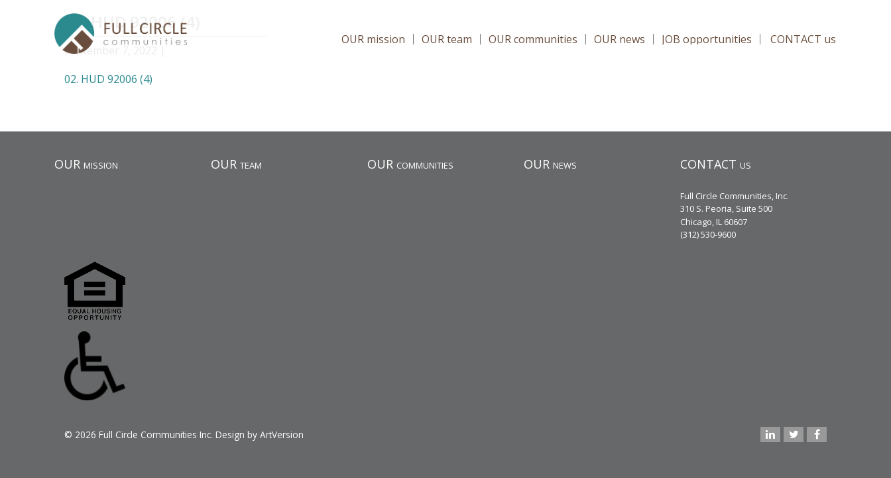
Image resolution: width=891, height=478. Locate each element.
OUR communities (533, 39)
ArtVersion (282, 434)
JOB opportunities (707, 39)
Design (230, 434)
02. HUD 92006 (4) (108, 79)
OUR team (447, 39)
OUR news (619, 39)
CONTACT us (803, 39)
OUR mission (373, 39)
